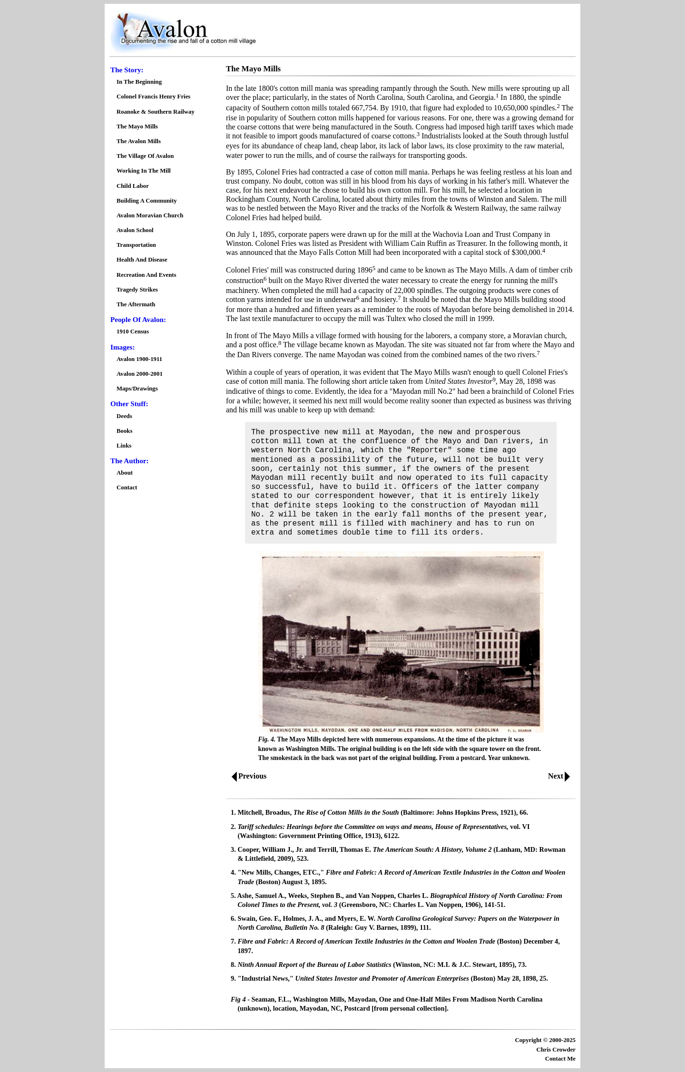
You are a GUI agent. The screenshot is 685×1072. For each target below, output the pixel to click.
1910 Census (133, 331)
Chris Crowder (556, 1049)
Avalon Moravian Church (150, 215)
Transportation (136, 245)
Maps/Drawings (137, 388)
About (125, 472)
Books (124, 431)
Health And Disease (142, 259)
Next (561, 776)
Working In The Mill (144, 170)
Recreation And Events (146, 275)
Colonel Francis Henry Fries (153, 96)
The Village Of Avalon (145, 156)
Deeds (124, 416)
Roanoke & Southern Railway (156, 111)
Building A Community (147, 200)
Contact (127, 487)
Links (124, 445)
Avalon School (135, 230)
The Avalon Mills (139, 141)
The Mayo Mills (137, 126)
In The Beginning (139, 81)
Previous (246, 776)
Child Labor (133, 186)
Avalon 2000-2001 (140, 373)
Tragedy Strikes (137, 289)
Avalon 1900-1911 (139, 359)
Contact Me (560, 1058)
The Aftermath (136, 304)
